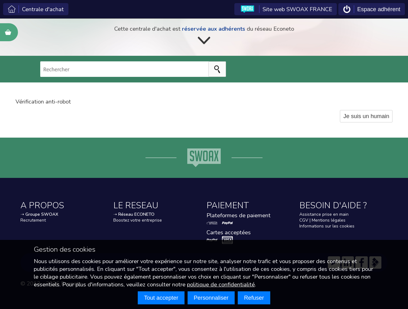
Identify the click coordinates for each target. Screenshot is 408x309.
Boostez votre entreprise (137, 220)
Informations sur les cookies (326, 226)
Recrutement (33, 220)
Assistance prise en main (324, 214)
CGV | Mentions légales (322, 220)
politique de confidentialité (221, 284)
